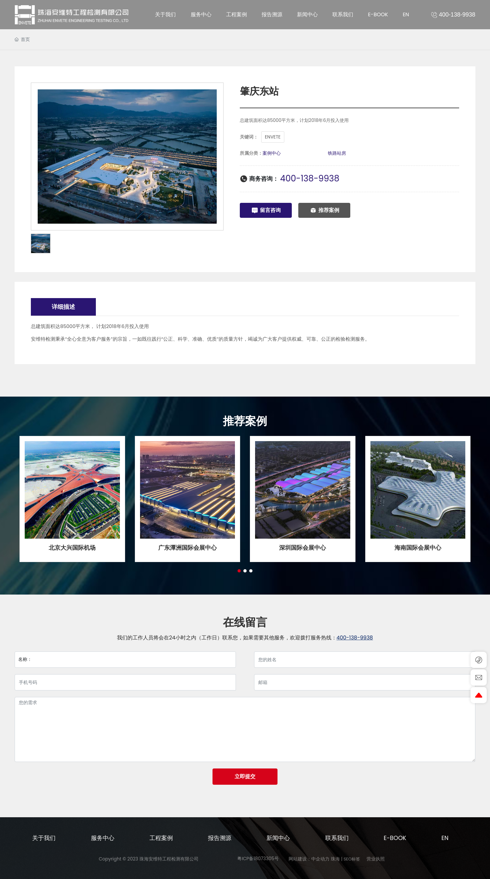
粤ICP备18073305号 (258, 858)
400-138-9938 (309, 178)
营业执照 (376, 859)
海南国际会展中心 (417, 548)
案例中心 (272, 153)
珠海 (335, 859)
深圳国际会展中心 (302, 548)
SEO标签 (351, 859)
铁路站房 (337, 153)
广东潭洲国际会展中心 (187, 548)
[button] (239, 570)
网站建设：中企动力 (309, 859)
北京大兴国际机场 (72, 548)
